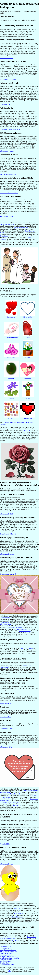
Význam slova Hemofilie (14, 627)
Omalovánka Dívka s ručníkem (9, 193)
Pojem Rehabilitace (5, 717)
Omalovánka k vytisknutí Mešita (9, 802)
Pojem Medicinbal (17, 917)
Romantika (27, 370)
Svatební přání (4, 963)
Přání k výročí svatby (6, 955)
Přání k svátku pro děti (6, 953)
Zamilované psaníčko (11, 330)
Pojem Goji (16, 908)
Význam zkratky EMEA (7, 964)
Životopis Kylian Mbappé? (8, 174)
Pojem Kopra (4, 236)
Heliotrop (11, 370)
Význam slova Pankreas (7, 151)
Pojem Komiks (4, 622)
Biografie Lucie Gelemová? (8, 534)
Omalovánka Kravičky (23, 629)
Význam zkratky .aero (6, 864)
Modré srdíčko (27, 309)
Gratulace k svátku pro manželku (9, 958)
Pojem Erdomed (15, 794)
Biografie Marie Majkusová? (8, 951)
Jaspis (27, 329)
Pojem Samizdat (16, 805)
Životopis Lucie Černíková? (8, 574)
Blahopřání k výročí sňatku (8, 950)
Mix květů (11, 410)
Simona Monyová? (19, 913)
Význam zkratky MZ (6, 961)
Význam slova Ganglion (20, 227)
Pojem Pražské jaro (5, 844)
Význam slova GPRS (6, 747)
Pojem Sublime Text (6, 703)
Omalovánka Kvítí (5, 948)
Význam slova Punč (24, 631)
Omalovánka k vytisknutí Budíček (10, 129)
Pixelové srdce (27, 410)
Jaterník (11, 390)
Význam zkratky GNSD (7, 554)
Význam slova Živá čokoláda (8, 79)
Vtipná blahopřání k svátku (8, 956)
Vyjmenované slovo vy (6, 58)
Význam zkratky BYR (6, 514)
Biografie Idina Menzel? (7, 224)
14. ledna (8, 971)
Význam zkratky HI (6, 617)
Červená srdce (11, 309)
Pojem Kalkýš (28, 430)
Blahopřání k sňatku (6, 959)
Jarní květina (28, 349)
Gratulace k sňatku (5, 946)
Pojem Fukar (15, 940)
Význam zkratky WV (6, 624)
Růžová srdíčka (11, 350)
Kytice (28, 390)
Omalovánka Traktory (26, 648)
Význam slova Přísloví (6, 216)
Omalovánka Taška (5, 104)
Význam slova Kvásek (6, 728)
